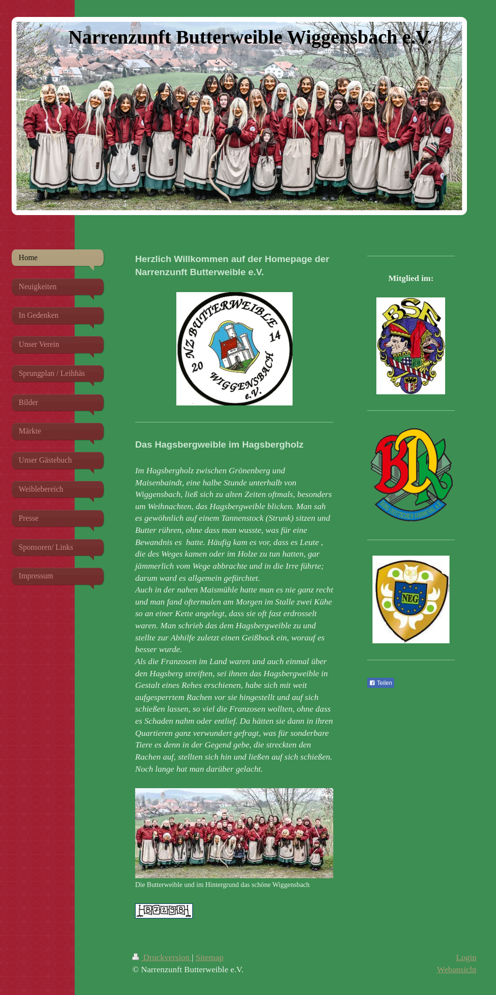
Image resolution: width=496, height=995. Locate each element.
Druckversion (162, 957)
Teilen (380, 683)
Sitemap (210, 957)
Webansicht (457, 969)
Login (466, 957)
